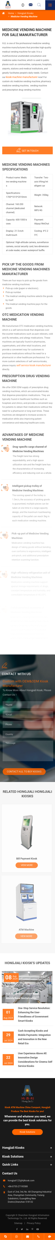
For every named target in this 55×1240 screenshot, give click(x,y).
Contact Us (9, 1173)
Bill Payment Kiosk (24, 858)
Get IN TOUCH (27, 148)
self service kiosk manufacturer (33, 366)
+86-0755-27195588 (18, 1186)
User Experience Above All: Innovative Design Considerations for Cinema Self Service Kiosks (37, 1059)
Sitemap (18, 1223)
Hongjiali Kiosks (25, 13)
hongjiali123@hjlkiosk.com (21, 1180)
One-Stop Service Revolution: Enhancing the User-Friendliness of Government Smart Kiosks (36, 1014)
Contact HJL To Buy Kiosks (25, 771)
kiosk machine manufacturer (21, 77)
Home (11, 13)
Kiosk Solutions (27, 1132)
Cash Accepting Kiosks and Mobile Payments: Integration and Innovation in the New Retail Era (36, 1037)
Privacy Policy (34, 1223)
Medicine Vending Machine (24, 16)
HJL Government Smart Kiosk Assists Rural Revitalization (20, 996)
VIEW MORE (25, 865)
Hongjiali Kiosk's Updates (27, 965)
